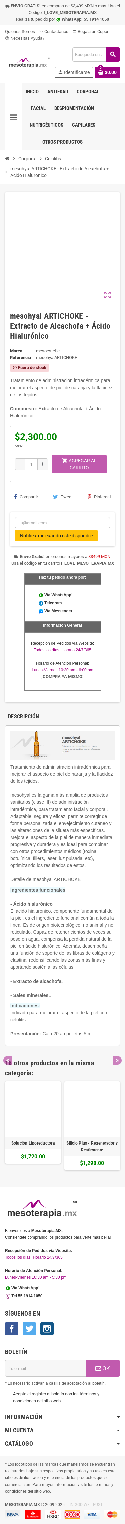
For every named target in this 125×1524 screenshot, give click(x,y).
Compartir (26, 496)
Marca (16, 350)
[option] (33, 1126)
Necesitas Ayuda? (24, 38)
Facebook (11, 1328)
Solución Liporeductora (33, 1143)
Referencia (20, 357)
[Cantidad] (31, 464)
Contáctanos (53, 31)
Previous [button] (7, 1060)
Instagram (47, 1328)
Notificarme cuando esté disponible (56, 535)
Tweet (63, 496)
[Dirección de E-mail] (45, 1368)
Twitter (29, 1328)
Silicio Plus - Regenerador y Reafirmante (92, 1146)
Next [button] (117, 1060)
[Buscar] (96, 54)
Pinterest (99, 496)
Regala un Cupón (90, 31)
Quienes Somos (20, 31)
